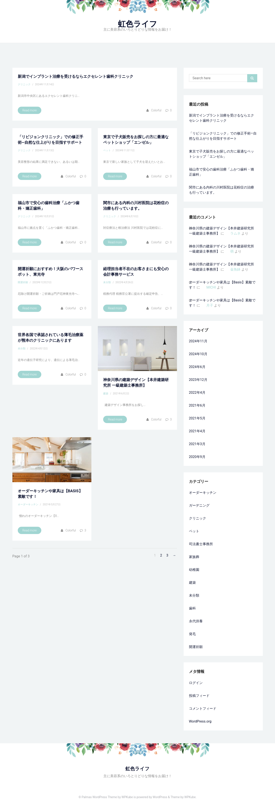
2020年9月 (197, 457)
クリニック (24, 84)
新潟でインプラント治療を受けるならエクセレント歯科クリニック (75, 76)
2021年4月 (197, 431)
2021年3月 (197, 444)
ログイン (196, 683)
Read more (29, 110)
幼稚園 (194, 570)
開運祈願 (23, 282)
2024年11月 (198, 341)
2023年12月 (198, 380)
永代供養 (196, 621)
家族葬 (194, 557)
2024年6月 (197, 367)
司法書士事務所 (201, 544)
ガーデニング (199, 505)
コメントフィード (202, 708)
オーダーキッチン (28, 504)
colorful (156, 110)
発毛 (192, 634)
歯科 (192, 608)
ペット (107, 150)
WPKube (190, 797)
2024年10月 (198, 354)
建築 (105, 393)
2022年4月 (197, 393)
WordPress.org (200, 721)
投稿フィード (199, 696)
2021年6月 (197, 405)
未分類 (107, 282)
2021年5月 (197, 418)
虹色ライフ (137, 24)
